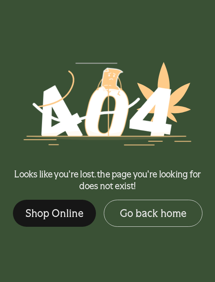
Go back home (153, 213)
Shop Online (54, 213)
